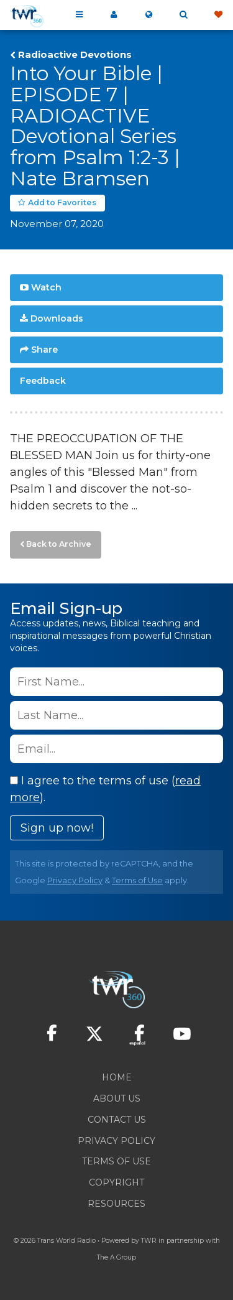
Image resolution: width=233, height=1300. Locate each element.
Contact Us (117, 1119)
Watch (46, 287)
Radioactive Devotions (75, 54)
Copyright (116, 1182)
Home (117, 1077)
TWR (149, 1241)
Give (218, 15)
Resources (116, 1203)
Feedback (43, 380)
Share (44, 349)
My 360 (114, 15)
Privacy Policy (75, 880)
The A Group (116, 1257)
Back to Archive (58, 544)
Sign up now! (57, 828)
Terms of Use (137, 880)
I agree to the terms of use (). (105, 789)
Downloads (56, 318)
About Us (116, 1098)
